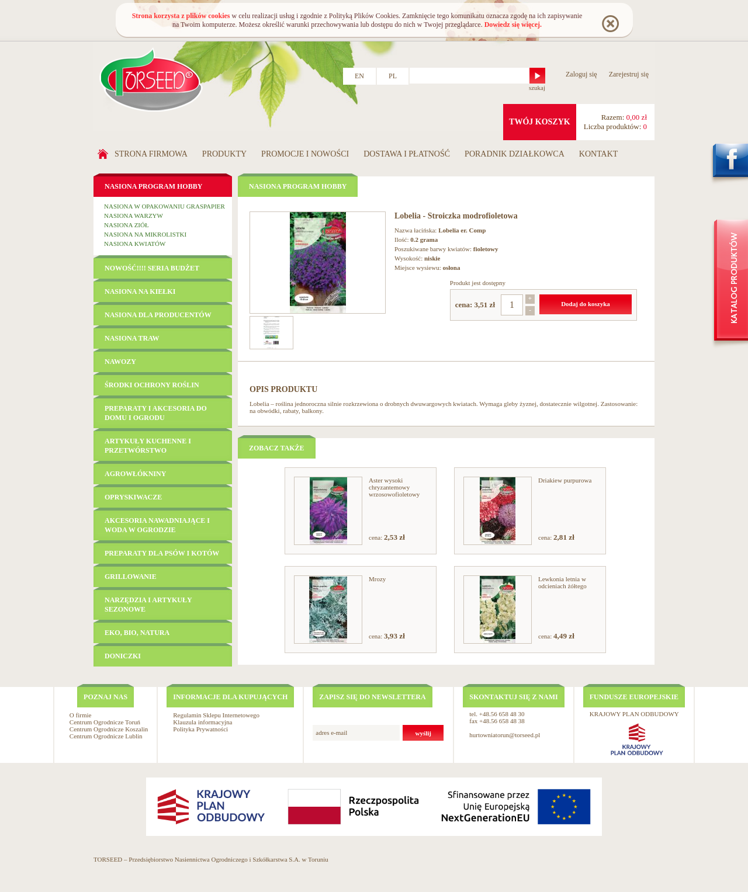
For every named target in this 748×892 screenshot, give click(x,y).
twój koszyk (539, 121)
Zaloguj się (581, 74)
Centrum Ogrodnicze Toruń (105, 722)
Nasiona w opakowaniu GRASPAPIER (164, 206)
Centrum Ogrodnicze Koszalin (109, 729)
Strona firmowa (151, 154)
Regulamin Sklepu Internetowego (216, 715)
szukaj (537, 87)
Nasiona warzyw (133, 215)
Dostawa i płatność (406, 154)
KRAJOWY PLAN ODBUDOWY (634, 713)
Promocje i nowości (305, 154)
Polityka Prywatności (200, 729)
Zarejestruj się (629, 74)
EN (359, 76)
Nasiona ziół (126, 224)
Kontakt (598, 154)
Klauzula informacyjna (202, 722)
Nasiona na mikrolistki (145, 234)
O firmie (81, 715)
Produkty (224, 154)
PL (393, 76)
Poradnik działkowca (515, 154)
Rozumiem (609, 23)
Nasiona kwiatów (134, 243)
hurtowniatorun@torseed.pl (504, 734)
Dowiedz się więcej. (513, 24)
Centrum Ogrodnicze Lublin (106, 736)
